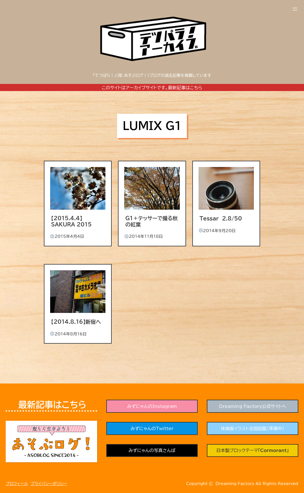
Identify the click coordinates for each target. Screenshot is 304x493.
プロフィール (17, 484)
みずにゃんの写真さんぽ (152, 450)
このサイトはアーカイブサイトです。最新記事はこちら (152, 87)
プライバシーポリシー (48, 484)
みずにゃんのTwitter (152, 428)
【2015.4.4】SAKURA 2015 (71, 221)
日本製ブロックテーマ (252, 450)
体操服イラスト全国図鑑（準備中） (252, 428)
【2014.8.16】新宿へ (76, 321)
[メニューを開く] (294, 9)
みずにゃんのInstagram (152, 406)
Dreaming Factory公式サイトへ (252, 406)
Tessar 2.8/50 (220, 218)
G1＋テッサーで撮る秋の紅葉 (151, 221)
